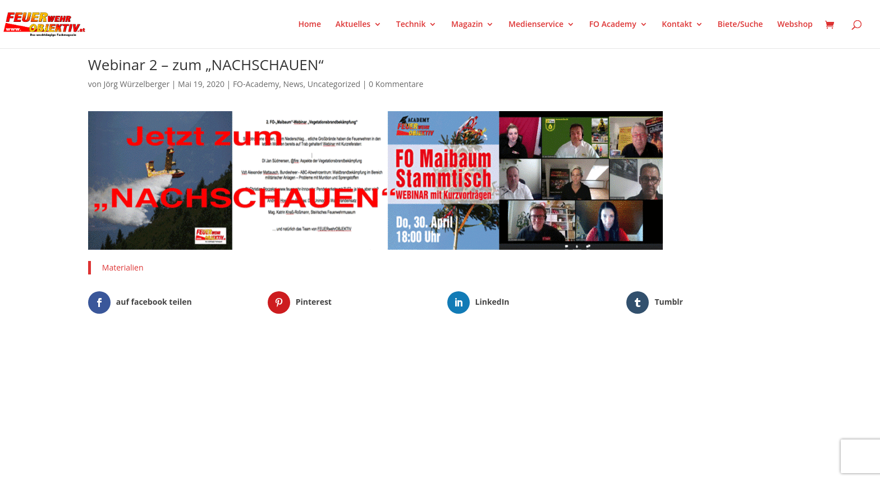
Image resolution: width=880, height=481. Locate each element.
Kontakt (677, 24)
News (293, 84)
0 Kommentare (396, 84)
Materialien (123, 267)
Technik (411, 24)
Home (310, 24)
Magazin (467, 24)
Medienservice (535, 24)
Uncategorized (334, 84)
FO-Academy (256, 84)
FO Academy (612, 24)
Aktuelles (353, 24)
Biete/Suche (740, 24)
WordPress (219, 363)
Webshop (795, 24)
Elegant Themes (144, 363)
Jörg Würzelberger (136, 84)
